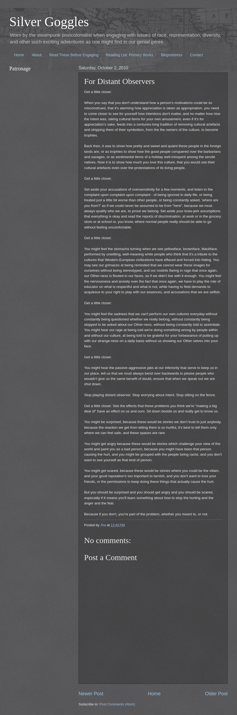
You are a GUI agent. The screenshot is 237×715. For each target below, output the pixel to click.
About (37, 55)
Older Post (216, 693)
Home (19, 55)
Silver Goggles (49, 21)
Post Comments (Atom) (117, 704)
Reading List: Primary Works (129, 55)
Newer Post (91, 693)
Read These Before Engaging (73, 55)
